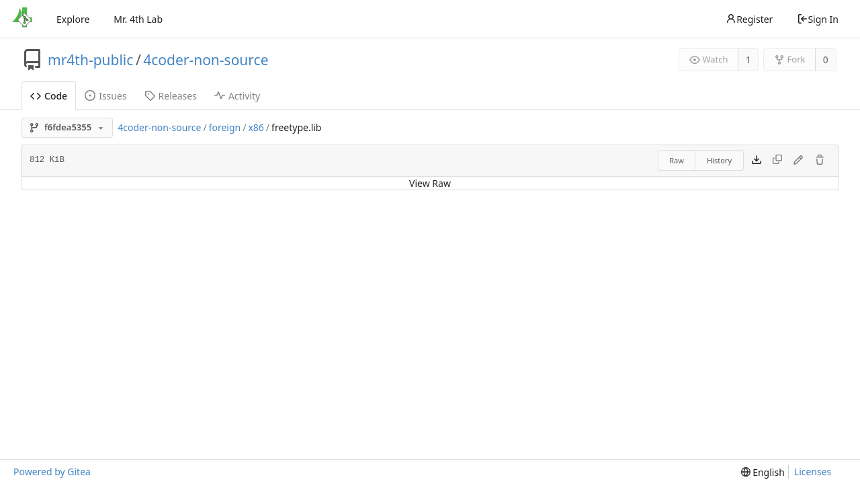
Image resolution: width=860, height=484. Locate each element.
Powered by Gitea (52, 471)
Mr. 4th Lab (138, 19)
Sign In (817, 19)
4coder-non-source (205, 60)
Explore (72, 19)
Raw (676, 160)
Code (48, 95)
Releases (170, 95)
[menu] (763, 472)
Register (749, 19)
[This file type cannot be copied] (777, 160)
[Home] (22, 18)
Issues (105, 95)
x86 (255, 127)
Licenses (813, 471)
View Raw (430, 183)
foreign (225, 127)
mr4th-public (90, 60)
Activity (237, 95)
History (719, 160)
